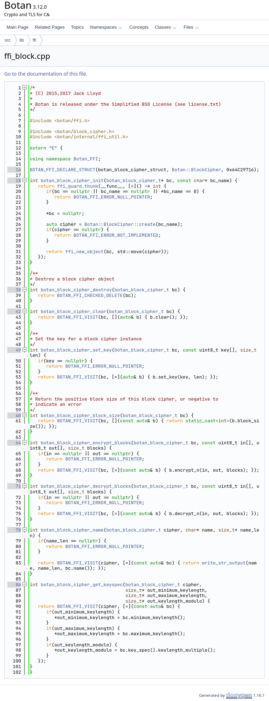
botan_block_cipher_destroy (76, 290)
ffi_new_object (84, 252)
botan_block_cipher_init (72, 180)
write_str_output (224, 563)
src (8, 40)
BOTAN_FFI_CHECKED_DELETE (90, 295)
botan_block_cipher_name (72, 530)
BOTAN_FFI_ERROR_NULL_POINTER (112, 197)
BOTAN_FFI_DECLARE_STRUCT (62, 170)
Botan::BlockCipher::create (120, 224)
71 (14, 486)
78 (14, 530)
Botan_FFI (86, 159)
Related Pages (49, 27)
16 (14, 170)
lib (21, 40)
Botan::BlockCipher (196, 170)
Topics (77, 27)
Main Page (17, 27)
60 (14, 415)
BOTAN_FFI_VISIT (77, 317)
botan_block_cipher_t (133, 180)
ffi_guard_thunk (77, 186)
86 (14, 585)
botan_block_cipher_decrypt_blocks (86, 486)
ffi (34, 40)
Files (191, 27)
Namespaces (106, 27)
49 (14, 350)
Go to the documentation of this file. (45, 73)
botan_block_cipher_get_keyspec (82, 585)
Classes (166, 27)
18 (14, 180)
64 (14, 443)
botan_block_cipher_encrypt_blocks (86, 443)
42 (14, 311)
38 (14, 290)
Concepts (139, 27)
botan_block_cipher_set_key (76, 350)
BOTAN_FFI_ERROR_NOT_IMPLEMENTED (116, 235)
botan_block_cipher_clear (73, 311)
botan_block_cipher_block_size (80, 415)
